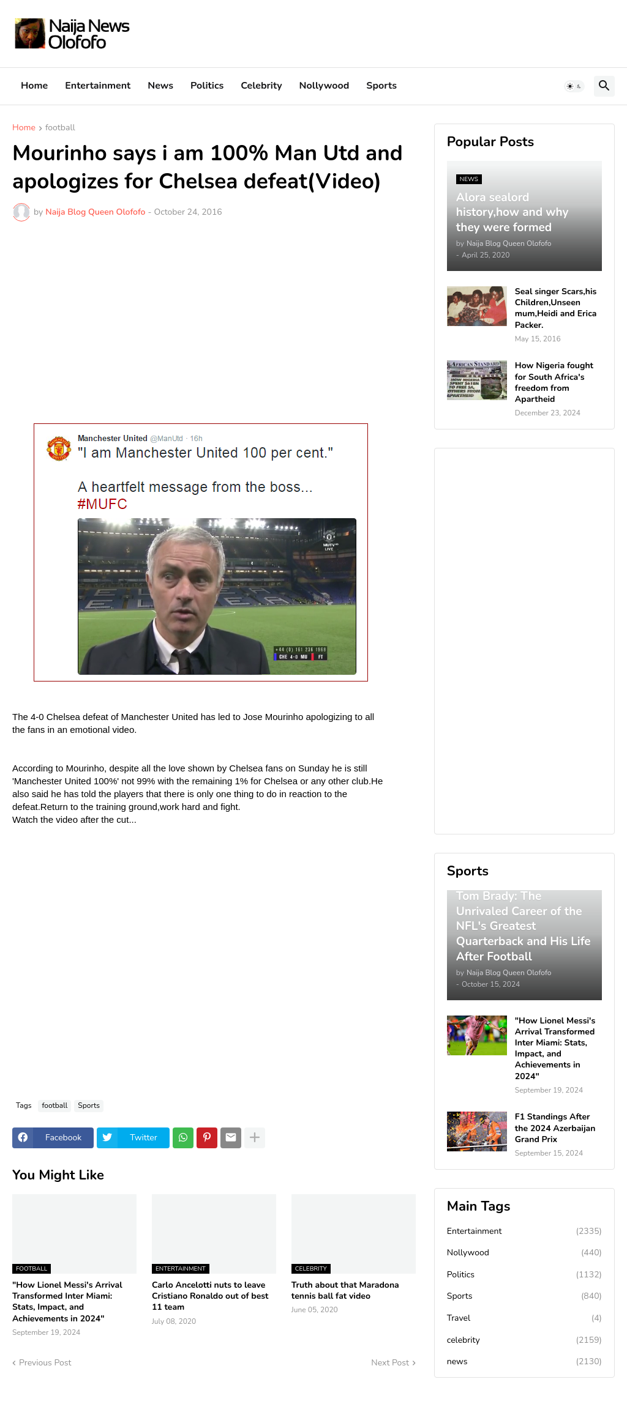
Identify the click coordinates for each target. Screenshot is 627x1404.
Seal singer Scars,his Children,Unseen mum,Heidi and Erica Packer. (556, 308)
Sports (381, 85)
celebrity (524, 1340)
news (524, 1362)
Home (34, 85)
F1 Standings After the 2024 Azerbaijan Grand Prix (555, 1128)
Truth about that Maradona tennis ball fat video (345, 1291)
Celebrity (261, 85)
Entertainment (97, 85)
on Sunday (307, 768)
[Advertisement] (214, 322)
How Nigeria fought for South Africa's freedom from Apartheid (554, 382)
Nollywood (324, 85)
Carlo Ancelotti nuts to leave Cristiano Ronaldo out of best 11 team (210, 1296)
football (60, 128)
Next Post (390, 1363)
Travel (524, 1318)
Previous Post (45, 1363)
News (160, 85)
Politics (206, 85)
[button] (574, 86)
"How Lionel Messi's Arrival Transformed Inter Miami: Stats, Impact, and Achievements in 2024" (67, 1302)
